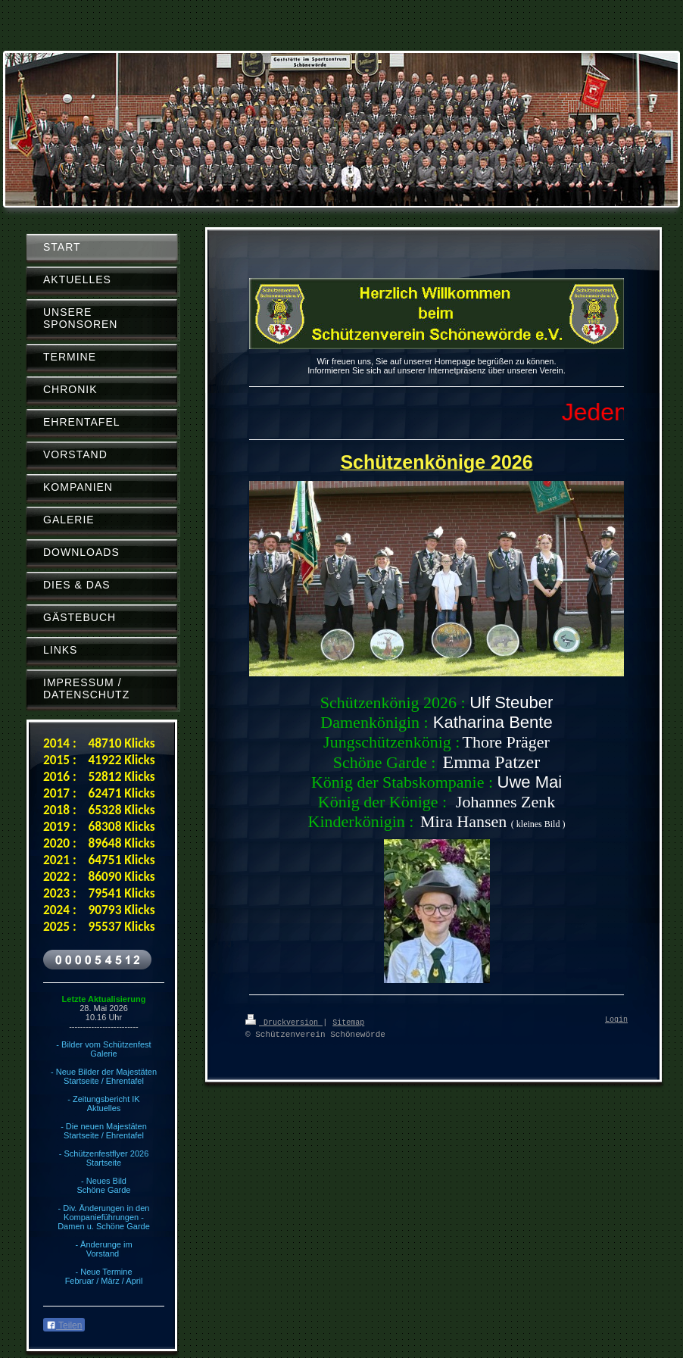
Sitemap (348, 1021)
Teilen (64, 1325)
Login (616, 1020)
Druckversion (284, 1021)
